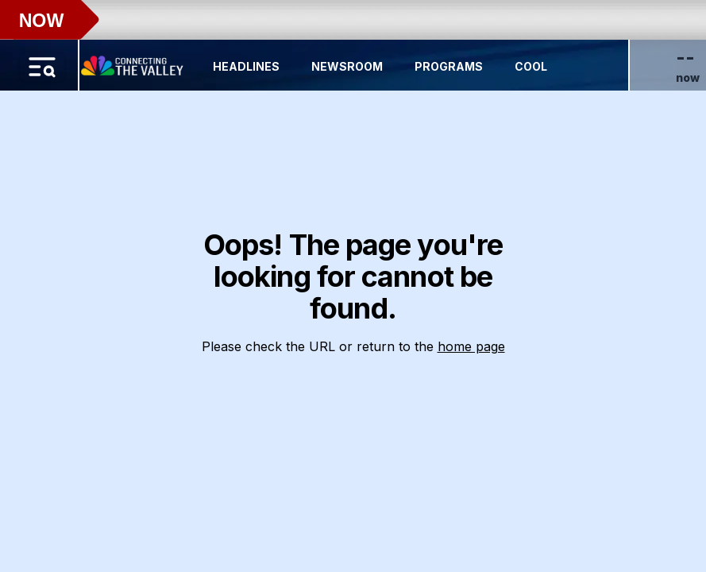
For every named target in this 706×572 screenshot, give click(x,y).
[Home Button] (133, 62)
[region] (353, 286)
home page (471, 346)
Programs (449, 66)
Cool (531, 66)
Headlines (246, 66)
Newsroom (347, 66)
